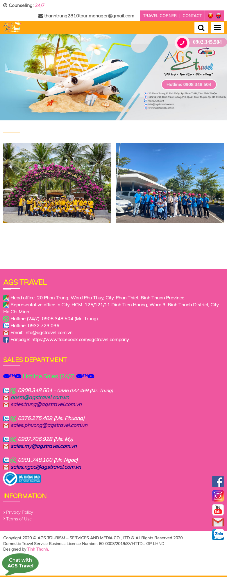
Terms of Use (19, 519)
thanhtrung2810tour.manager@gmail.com (86, 16)
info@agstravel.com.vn (48, 332)
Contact (192, 15)
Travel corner (160, 15)
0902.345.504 (200, 42)
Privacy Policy (19, 512)
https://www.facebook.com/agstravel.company (80, 339)
